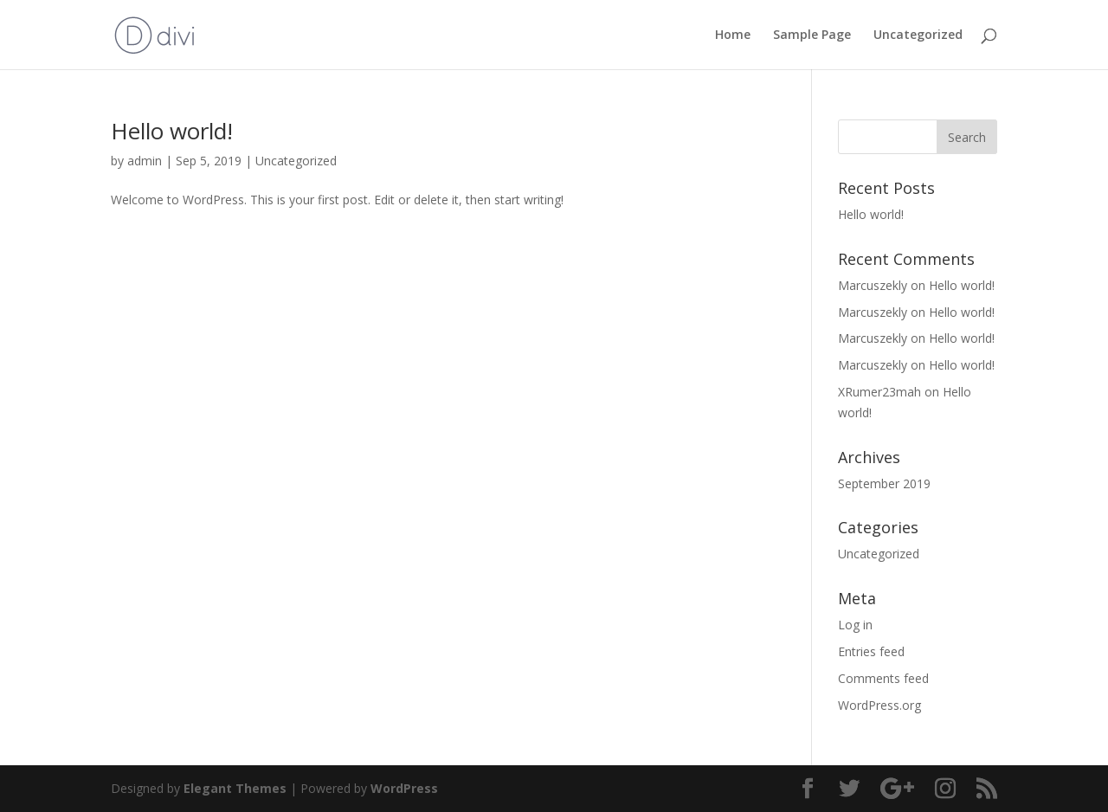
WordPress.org (879, 705)
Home (732, 35)
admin (144, 160)
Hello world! (172, 130)
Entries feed (871, 651)
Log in (855, 624)
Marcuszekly (872, 285)
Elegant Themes (235, 788)
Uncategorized (918, 35)
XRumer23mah (879, 391)
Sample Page (812, 35)
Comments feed (883, 678)
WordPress (404, 788)
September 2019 (884, 483)
